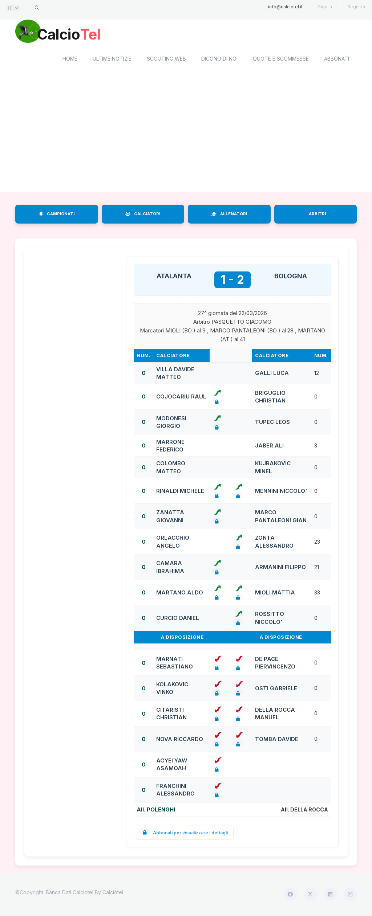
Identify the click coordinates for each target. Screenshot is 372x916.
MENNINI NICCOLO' (281, 491)
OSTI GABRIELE (276, 689)
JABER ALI (269, 446)
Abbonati (336, 60)
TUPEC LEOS (272, 423)
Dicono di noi (219, 60)
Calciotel (112, 893)
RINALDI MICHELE (180, 491)
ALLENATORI (229, 215)
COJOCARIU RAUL (181, 397)
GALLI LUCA (272, 374)
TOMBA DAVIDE (276, 740)
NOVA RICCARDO (179, 740)
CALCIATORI (142, 215)
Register (356, 6)
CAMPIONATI (56, 215)
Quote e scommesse (281, 60)
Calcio (76, 34)
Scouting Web (166, 60)
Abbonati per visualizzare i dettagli (184, 834)
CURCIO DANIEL (177, 619)
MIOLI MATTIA (275, 593)
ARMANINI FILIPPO (280, 568)
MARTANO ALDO (179, 593)
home (69, 60)
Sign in (325, 6)
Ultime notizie (112, 60)
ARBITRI (317, 215)
